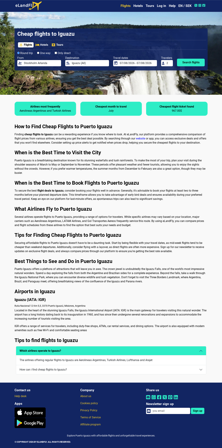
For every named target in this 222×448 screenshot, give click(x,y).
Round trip (25, 53)
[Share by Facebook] (159, 399)
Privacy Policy (88, 410)
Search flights (191, 62)
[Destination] (89, 63)
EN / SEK (185, 6)
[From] (41, 63)
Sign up (197, 410)
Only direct (63, 53)
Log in (161, 6)
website (140, 138)
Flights (126, 6)
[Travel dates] (137, 63)
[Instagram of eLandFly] (200, 5)
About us (85, 396)
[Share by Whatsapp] (154, 399)
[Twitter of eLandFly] (196, 5)
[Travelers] (168, 63)
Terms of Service (90, 417)
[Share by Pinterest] (170, 399)
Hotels (138, 6)
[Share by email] (148, 399)
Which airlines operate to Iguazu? (40, 350)
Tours (150, 6)
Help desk (20, 396)
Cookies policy (89, 403)
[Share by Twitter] (165, 399)
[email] (170, 411)
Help (172, 6)
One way (44, 53)
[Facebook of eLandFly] (204, 5)
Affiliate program (90, 424)
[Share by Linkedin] (176, 399)
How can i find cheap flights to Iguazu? (43, 369)
